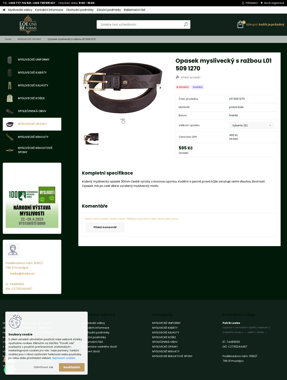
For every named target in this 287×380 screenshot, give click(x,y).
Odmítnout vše (43, 367)
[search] (186, 25)
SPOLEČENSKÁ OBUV (26, 111)
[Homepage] (4, 10)
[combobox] (251, 125)
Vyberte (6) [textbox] (240, 125)
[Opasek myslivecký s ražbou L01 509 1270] (123, 87)
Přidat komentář (105, 227)
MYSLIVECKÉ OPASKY (29, 39)
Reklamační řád (134, 10)
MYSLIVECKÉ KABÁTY (26, 72)
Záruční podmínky (109, 10)
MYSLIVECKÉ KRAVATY (27, 137)
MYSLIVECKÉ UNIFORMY (27, 60)
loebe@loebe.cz (22, 273)
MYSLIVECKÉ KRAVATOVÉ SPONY (29, 150)
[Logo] (28, 24)
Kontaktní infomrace (49, 10)
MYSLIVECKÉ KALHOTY (27, 85)
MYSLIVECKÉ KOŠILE (25, 98)
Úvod (8, 39)
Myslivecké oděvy (20, 10)
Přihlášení (252, 3)
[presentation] (85, 87)
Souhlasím (71, 367)
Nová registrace (274, 3)
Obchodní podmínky (80, 10)
